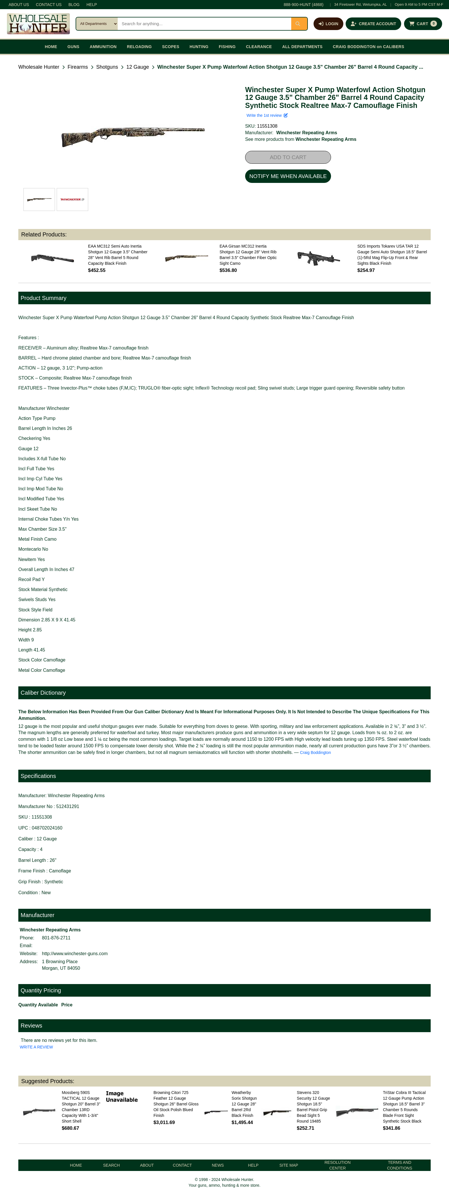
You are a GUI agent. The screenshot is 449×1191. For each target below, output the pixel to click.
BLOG (74, 4)
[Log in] (328, 23)
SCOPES (170, 46)
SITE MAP (288, 1165)
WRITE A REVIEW (36, 1047)
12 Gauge (137, 67)
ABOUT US (19, 4)
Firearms (78, 67)
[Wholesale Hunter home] (38, 23)
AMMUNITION (103, 46)
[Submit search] (299, 23)
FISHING (227, 46)
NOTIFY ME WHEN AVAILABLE (288, 176)
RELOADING (139, 46)
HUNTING (199, 46)
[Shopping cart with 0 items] (423, 23)
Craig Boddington (315, 752)
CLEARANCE (259, 46)
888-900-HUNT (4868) (304, 4)
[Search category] (97, 23)
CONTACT (182, 1165)
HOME (51, 46)
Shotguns (107, 67)
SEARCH (111, 1165)
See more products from (301, 139)
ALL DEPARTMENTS (302, 46)
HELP (91, 4)
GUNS (74, 46)
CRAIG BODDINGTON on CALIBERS (368, 46)
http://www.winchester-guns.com (75, 953)
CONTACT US (49, 4)
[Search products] (204, 23)
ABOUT (147, 1165)
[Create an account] (373, 23)
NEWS (218, 1165)
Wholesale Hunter (38, 67)
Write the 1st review (267, 115)
